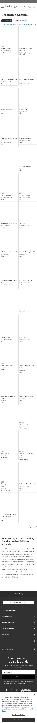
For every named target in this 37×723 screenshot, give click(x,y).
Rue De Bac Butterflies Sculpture (26, 49)
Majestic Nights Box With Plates (26, 367)
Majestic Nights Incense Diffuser (8, 397)
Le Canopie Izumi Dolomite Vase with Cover (9, 515)
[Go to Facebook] (6, 690)
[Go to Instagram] (17, 690)
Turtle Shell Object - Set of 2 (9, 139)
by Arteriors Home (6, 81)
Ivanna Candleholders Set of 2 (27, 80)
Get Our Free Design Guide (18, 602)
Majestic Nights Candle (26, 396)
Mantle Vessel (23, 425)
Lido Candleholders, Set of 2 (9, 252)
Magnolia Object (6, 48)
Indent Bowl (23, 110)
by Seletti (22, 488)
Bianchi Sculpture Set (25, 280)
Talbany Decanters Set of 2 (9, 79)
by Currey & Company (25, 53)
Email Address (8, 672)
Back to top (18, 594)
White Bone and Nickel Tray (9, 223)
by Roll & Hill (4, 368)
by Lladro (22, 370)
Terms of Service (18, 683)
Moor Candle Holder (7, 366)
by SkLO (21, 427)
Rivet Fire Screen (24, 337)
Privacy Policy (6, 683)
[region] (18, 707)
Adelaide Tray (23, 223)
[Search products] (25, 7)
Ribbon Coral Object (25, 138)
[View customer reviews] (26, 690)
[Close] (34, 694)
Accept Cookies (18, 720)
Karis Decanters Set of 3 (8, 110)
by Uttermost (5, 254)
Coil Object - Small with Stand (8, 485)
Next (36, 526)
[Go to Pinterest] (11, 690)
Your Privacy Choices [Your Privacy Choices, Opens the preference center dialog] (18, 715)
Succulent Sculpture (25, 167)
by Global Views (24, 112)
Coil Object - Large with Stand (26, 454)
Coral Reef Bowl (6, 337)
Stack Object (5, 453)
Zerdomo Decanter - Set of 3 (9, 281)
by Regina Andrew (6, 51)
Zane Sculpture (23, 309)
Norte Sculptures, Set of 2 (27, 252)
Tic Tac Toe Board (24, 195)
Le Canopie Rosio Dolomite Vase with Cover (27, 485)
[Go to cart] (34, 6)
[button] (2, 7)
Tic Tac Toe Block (6, 195)
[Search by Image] (29, 7)
